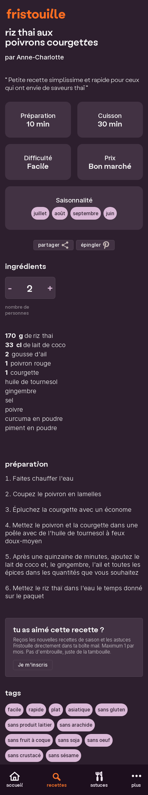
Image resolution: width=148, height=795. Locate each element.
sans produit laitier (30, 725)
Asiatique (79, 710)
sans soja (69, 740)
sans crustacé (24, 755)
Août (59, 213)
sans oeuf (98, 740)
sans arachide (76, 725)
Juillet (40, 213)
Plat (55, 710)
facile (14, 710)
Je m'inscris (33, 665)
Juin (110, 213)
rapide (36, 710)
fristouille (36, 13)
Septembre (85, 213)
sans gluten (111, 710)
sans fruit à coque (29, 740)
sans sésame (63, 755)
